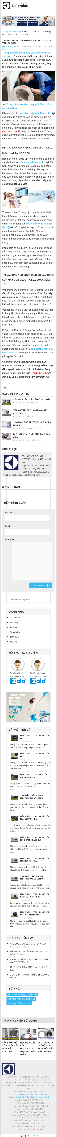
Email (7, 526)
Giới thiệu (14, 622)
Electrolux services (10, 46)
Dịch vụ (18, 31)
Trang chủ (7, 31)
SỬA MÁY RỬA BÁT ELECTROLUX (30, 1120)
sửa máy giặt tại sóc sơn (19, 1003)
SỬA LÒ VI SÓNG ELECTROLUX (30, 1111)
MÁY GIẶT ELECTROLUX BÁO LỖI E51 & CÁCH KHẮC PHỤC (34, 838)
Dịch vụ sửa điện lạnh (30, 1129)
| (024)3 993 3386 (40, 1079)
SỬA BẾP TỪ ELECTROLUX (30, 1117)
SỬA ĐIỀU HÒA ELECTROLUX (30, 1123)
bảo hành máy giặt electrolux (21, 998)
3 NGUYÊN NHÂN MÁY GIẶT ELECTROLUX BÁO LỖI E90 (32, 796)
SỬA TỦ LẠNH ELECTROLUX (30, 1108)
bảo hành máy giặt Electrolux (35, 113)
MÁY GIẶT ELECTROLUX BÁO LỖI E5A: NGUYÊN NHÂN (34, 817)
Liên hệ (13, 641)
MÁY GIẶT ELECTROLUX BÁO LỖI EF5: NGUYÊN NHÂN (34, 859)
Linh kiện (14, 636)
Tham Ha (35, 1135)
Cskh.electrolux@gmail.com (32, 1097)
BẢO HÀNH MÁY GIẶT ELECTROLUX (30, 1106)
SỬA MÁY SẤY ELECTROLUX (30, 1103)
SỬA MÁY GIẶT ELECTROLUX (28, 1100)
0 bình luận (17, 402)
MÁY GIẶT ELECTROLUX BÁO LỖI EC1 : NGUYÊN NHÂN (34, 913)
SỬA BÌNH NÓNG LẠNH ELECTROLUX (30, 1126)
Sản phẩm (15, 632)
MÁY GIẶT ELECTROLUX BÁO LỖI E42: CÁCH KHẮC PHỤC (34, 895)
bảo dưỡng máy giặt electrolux (22, 994)
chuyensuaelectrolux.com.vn (33, 1094)
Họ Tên (8, 513)
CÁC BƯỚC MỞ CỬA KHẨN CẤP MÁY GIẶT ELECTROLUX (28, 945)
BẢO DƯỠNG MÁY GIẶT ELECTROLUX (30, 1114)
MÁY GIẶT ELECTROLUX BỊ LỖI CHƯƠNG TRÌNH (33, 776)
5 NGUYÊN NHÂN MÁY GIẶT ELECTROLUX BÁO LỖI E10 (32, 877)
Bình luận (9, 539)
